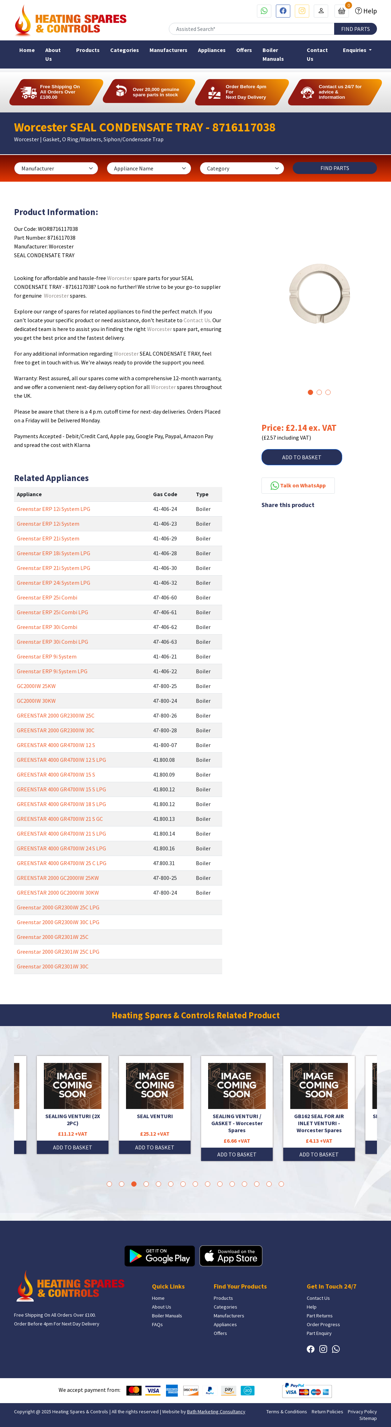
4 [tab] (146, 1184)
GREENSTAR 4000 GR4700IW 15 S (56, 774)
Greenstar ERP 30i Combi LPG (52, 641)
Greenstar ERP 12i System (48, 523)
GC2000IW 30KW (36, 700)
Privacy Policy (362, 1411)
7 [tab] (183, 1184)
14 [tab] (269, 1184)
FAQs (157, 1324)
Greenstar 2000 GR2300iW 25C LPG (58, 907)
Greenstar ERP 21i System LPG (53, 567)
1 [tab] (310, 392)
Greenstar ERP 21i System (48, 538)
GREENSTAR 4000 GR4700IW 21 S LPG (61, 833)
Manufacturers (168, 49)
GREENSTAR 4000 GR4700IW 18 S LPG (61, 803)
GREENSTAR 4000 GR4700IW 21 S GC (60, 818)
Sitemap (368, 1418)
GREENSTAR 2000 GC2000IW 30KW (58, 892)
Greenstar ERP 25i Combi (47, 597)
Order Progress (323, 1324)
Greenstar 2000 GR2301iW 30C (52, 966)
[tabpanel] (319, 301)
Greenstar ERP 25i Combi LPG (52, 612)
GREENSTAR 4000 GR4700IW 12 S (56, 744)
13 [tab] (256, 1184)
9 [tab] (207, 1184)
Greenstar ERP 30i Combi (47, 626)
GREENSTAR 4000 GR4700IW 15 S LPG (61, 789)
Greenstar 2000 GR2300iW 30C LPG (58, 922)
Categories (124, 49)
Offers (244, 49)
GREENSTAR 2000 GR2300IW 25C (55, 715)
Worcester (119, 277)
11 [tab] (232, 1184)
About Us (53, 54)
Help (369, 11)
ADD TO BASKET (302, 457)
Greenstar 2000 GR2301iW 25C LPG (58, 951)
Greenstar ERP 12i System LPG (53, 508)
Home (27, 49)
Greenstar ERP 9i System (47, 656)
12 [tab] (244, 1184)
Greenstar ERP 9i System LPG (52, 671)
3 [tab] (328, 392)
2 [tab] (319, 392)
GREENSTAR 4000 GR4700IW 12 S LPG (61, 759)
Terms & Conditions (286, 1411)
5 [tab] (158, 1184)
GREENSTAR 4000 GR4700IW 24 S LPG (61, 848)
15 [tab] (281, 1184)
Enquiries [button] (355, 49)
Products (88, 49)
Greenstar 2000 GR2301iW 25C (52, 936)
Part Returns (320, 1315)
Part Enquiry (319, 1333)
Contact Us (317, 54)
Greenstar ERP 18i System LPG (53, 553)
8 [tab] (195, 1184)
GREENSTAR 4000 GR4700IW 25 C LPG (61, 863)
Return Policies (327, 1411)
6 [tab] (170, 1184)
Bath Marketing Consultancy (216, 1411)
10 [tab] (220, 1184)
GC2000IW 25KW (36, 685)
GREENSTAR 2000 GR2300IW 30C (55, 730)
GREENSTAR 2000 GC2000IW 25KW (58, 877)
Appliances (212, 49)
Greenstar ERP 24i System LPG (53, 582)
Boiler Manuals (273, 54)
